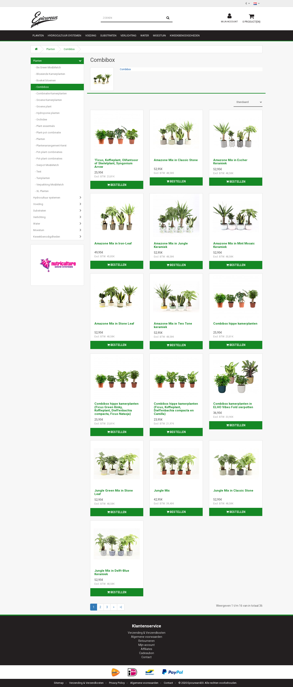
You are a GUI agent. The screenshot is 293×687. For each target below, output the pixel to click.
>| (121, 607)
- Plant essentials (44, 126)
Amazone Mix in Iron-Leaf (113, 243)
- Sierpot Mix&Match (46, 165)
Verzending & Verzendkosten (146, 632)
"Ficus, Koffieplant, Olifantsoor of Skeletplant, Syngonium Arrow (116, 163)
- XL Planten (41, 191)
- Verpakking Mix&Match (48, 184)
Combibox (69, 49)
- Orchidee (40, 119)
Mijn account (146, 645)
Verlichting (128, 35)
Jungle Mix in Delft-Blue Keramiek (111, 572)
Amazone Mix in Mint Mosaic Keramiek (234, 245)
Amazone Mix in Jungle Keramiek (171, 245)
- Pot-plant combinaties (47, 152)
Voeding (90, 35)
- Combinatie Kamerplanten (50, 93)
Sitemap (59, 682)
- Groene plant (42, 106)
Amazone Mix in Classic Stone (176, 160)
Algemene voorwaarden (146, 636)
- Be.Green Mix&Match (47, 67)
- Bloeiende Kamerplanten (49, 73)
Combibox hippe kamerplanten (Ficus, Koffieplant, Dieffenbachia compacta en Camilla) (176, 409)
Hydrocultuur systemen (64, 35)
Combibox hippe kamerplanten (235, 323)
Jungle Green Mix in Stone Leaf (113, 492)
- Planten (39, 139)
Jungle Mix (162, 490)
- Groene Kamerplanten (47, 99)
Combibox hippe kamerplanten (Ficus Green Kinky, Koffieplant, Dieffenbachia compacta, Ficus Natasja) (116, 409)
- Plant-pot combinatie (47, 132)
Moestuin (159, 35)
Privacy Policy (117, 682)
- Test (37, 171)
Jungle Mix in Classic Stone (233, 490)
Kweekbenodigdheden (185, 35)
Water (144, 35)
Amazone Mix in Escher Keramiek (230, 161)
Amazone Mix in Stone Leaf (114, 323)
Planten (38, 35)
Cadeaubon (146, 653)
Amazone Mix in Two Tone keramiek (173, 325)
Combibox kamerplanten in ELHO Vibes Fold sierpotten (233, 405)
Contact (146, 657)
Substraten (108, 35)
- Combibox (41, 86)
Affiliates (146, 649)
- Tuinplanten (41, 178)
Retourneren (146, 640)
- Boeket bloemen (44, 80)
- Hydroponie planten (46, 112)
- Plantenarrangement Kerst (50, 145)
